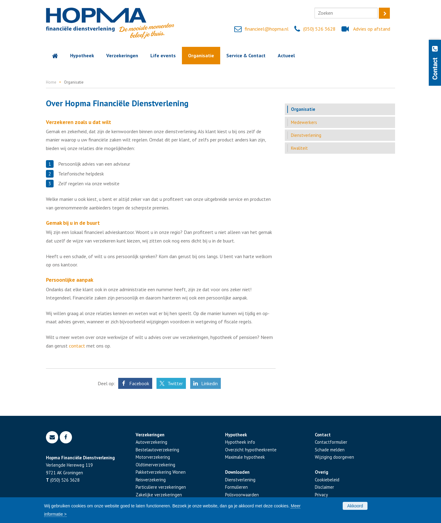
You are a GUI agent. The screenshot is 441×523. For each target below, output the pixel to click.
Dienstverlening (240, 480)
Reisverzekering (151, 480)
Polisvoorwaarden (242, 495)
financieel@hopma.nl (266, 29)
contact (77, 346)
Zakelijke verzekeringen (159, 495)
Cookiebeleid (327, 480)
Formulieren (236, 487)
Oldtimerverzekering (155, 465)
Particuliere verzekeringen (161, 487)
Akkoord (355, 505)
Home (51, 82)
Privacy (321, 495)
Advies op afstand (371, 29)
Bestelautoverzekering (157, 450)
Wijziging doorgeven (334, 457)
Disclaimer (324, 487)
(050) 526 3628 (319, 29)
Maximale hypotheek (245, 457)
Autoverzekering (151, 442)
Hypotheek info (240, 442)
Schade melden (330, 450)
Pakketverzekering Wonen (161, 472)
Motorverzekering (153, 457)
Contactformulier (331, 442)
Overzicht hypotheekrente (251, 450)
